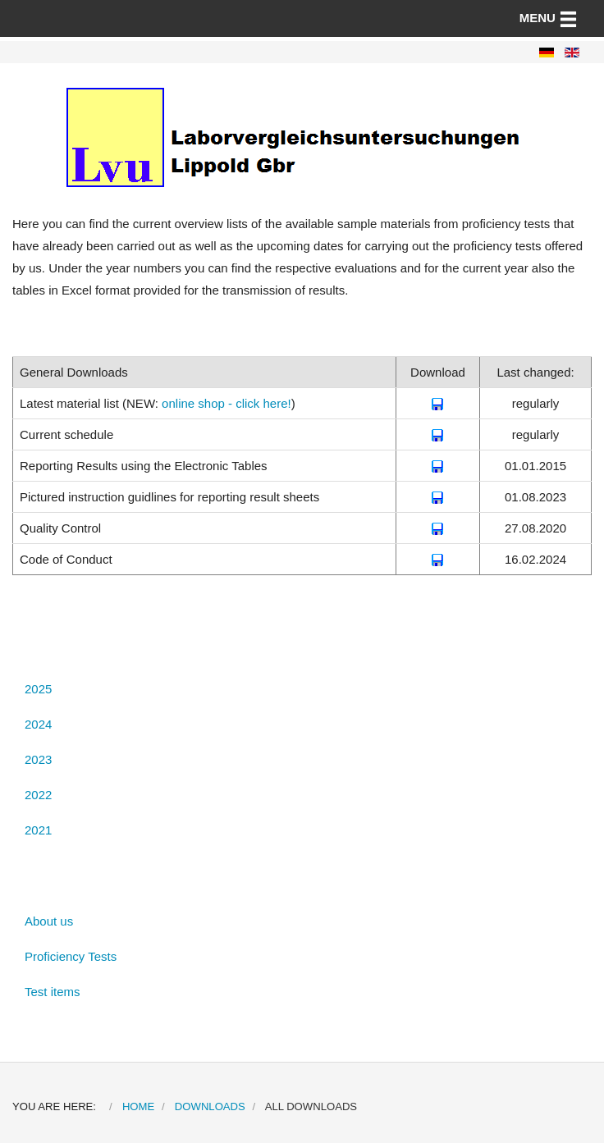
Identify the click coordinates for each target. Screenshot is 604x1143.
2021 (38, 830)
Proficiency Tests (71, 956)
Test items (52, 992)
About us (49, 921)
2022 (38, 795)
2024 (38, 724)
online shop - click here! (226, 403)
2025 (38, 689)
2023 (38, 759)
